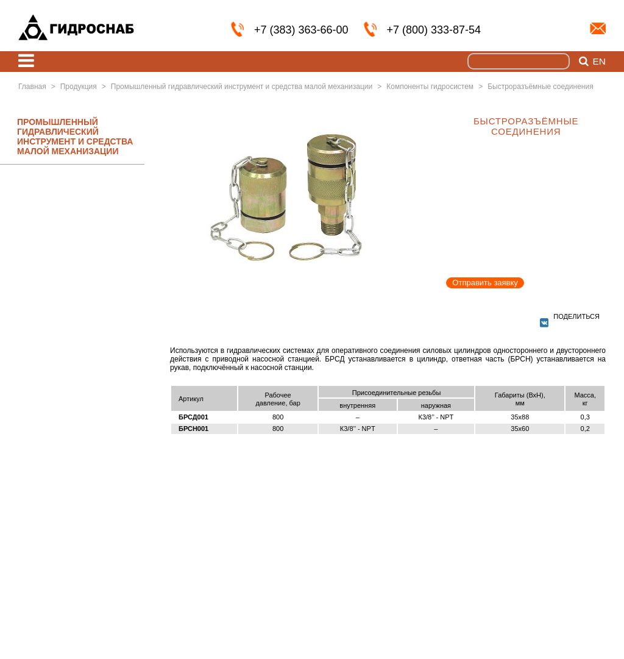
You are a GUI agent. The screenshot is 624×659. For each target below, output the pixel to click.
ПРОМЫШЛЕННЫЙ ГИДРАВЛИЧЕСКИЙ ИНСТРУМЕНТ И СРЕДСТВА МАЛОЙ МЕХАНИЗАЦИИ (75, 136)
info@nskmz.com (598, 29)
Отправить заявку (485, 282)
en (599, 61)
